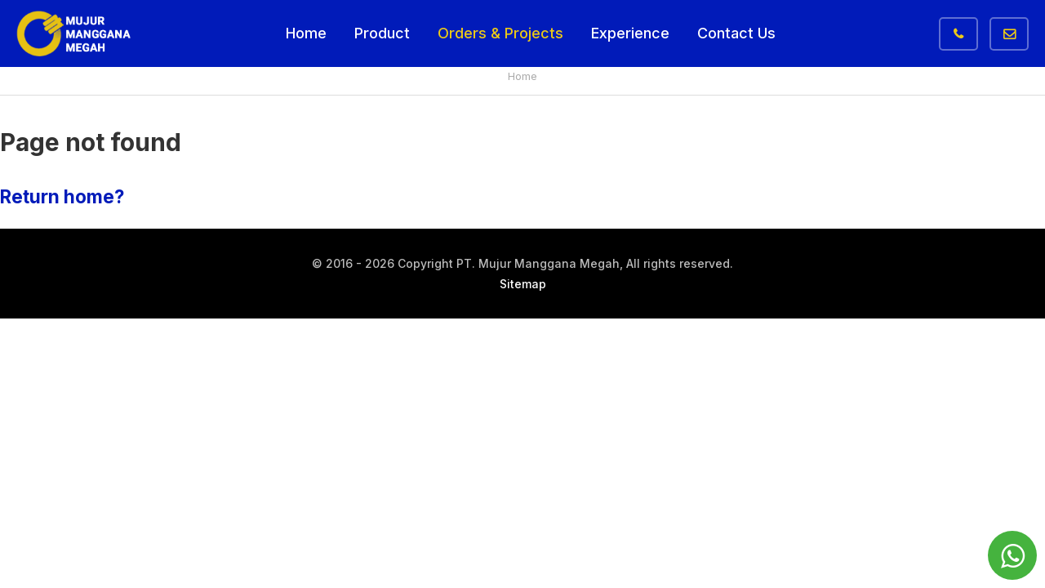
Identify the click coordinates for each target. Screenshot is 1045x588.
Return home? (62, 196)
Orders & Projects (500, 33)
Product (382, 33)
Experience (630, 33)
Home (306, 33)
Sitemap (523, 284)
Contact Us (736, 33)
